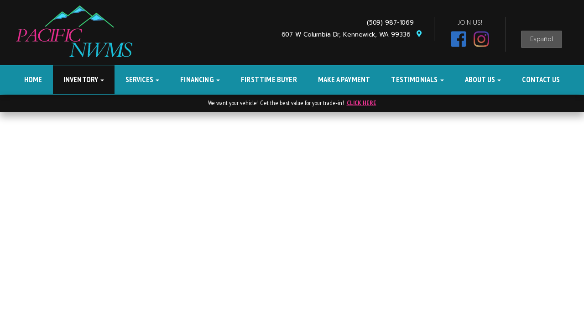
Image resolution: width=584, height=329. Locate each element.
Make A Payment (344, 79)
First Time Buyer (269, 79)
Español (541, 39)
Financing (200, 79)
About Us (483, 79)
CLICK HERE (361, 103)
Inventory (83, 79)
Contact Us (541, 79)
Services (142, 79)
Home (33, 79)
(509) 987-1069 (392, 22)
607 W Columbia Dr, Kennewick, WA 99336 (352, 34)
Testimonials (417, 79)
